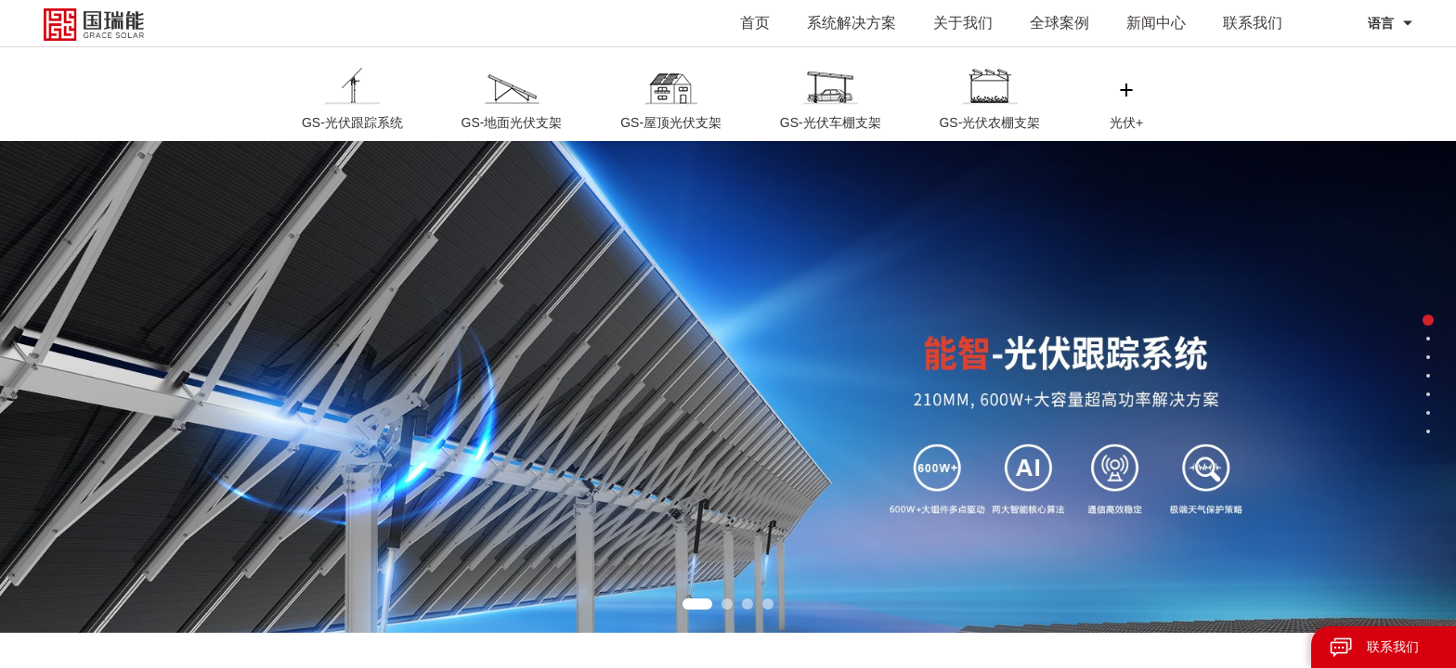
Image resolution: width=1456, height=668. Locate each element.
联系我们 (1252, 23)
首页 (755, 23)
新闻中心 (1156, 23)
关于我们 (963, 23)
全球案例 (1059, 23)
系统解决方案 (851, 23)
